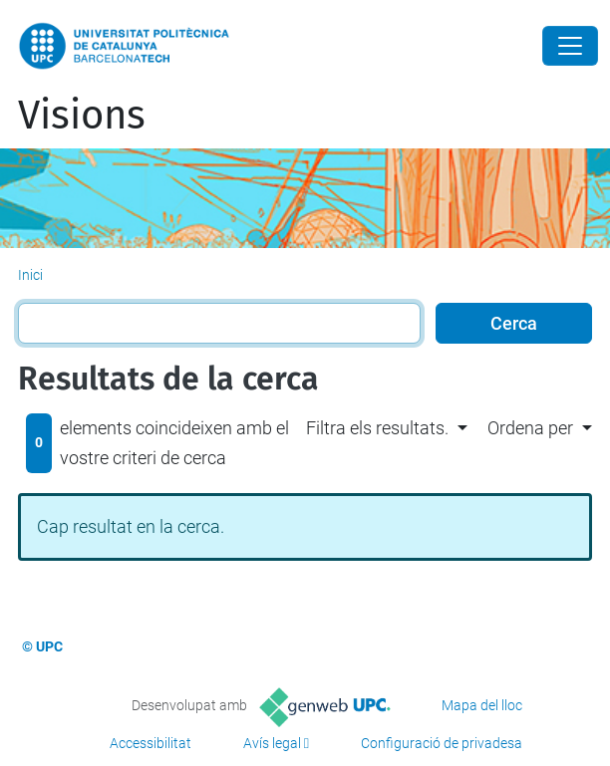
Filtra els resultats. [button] (377, 427)
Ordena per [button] (530, 427)
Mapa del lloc (482, 705)
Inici (30, 275)
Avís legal (272, 743)
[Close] (570, 46)
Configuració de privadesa (441, 743)
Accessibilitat (150, 743)
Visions (82, 115)
